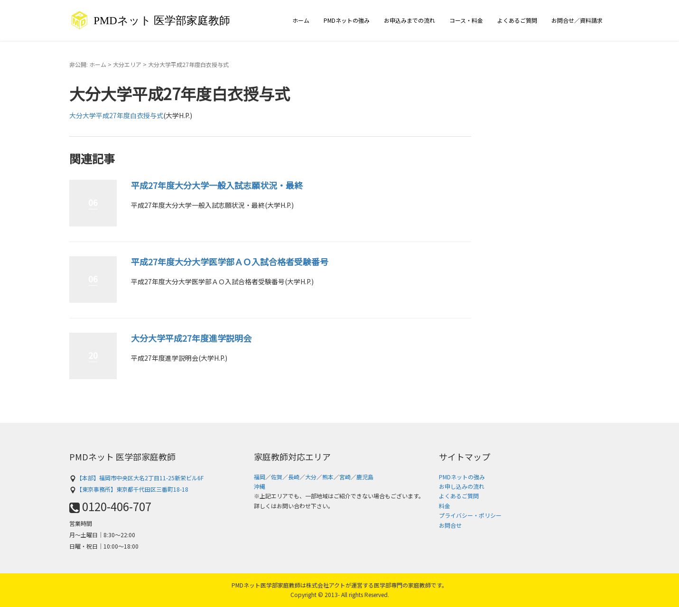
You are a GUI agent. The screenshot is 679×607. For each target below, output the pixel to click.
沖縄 (259, 486)
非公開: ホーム (87, 64)
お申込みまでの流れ (409, 20)
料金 (444, 506)
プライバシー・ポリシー (470, 515)
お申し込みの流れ (461, 486)
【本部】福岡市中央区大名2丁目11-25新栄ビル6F (136, 478)
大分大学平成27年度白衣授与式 (116, 115)
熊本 (328, 477)
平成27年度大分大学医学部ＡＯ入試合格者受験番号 (229, 261)
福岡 (259, 477)
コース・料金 (466, 20)
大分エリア (127, 64)
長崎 (293, 477)
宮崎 (345, 477)
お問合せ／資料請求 (577, 20)
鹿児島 (364, 477)
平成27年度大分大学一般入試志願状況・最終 (217, 185)
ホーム (300, 20)
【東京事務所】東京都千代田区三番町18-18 (128, 489)
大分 (310, 477)
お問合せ (450, 525)
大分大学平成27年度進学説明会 (191, 338)
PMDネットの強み (347, 20)
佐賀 (276, 477)
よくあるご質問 (517, 20)
